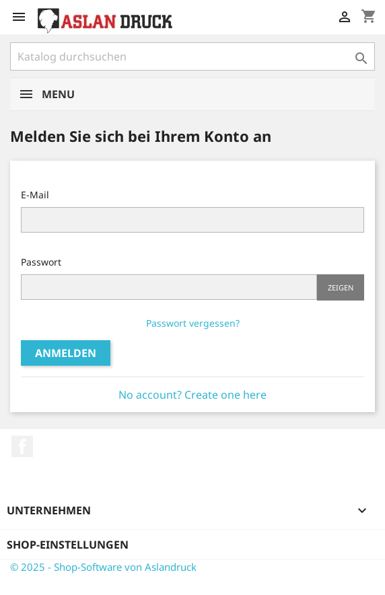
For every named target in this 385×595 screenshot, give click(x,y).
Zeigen (340, 287)
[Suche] (192, 56)
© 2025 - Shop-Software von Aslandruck (103, 566)
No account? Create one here (192, 394)
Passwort (41, 261)
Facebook (22, 446)
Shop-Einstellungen (68, 544)
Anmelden (65, 353)
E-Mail (35, 194)
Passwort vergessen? (193, 323)
